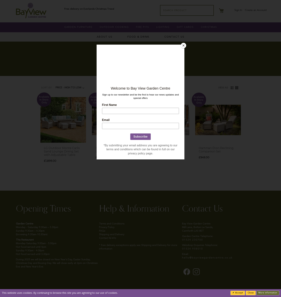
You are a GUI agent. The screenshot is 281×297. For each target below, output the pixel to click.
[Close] (183, 45)
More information (267, 293)
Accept (238, 293)
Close (251, 293)
